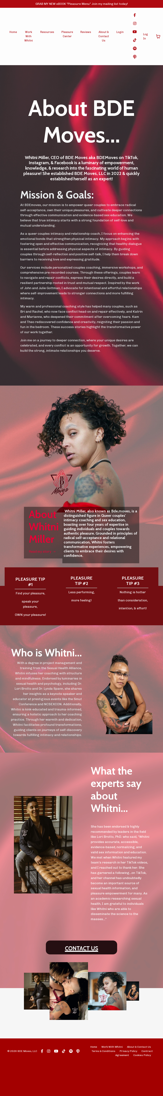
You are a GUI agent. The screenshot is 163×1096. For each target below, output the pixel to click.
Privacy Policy (128, 1083)
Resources (47, 32)
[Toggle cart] (157, 37)
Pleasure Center (67, 34)
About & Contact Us (103, 37)
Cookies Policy (142, 1087)
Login (119, 32)
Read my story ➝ (43, 556)
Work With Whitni (29, 37)
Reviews (85, 32)
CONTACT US (81, 978)
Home (13, 32)
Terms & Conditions (103, 1083)
